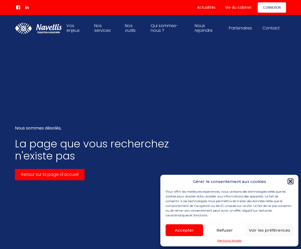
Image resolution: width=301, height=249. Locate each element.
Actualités (206, 7)
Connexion (272, 7)
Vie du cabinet (238, 7)
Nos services (102, 28)
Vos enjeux (73, 28)
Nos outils (130, 28)
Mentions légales (229, 240)
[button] (290, 181)
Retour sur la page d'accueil (49, 174)
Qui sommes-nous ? (164, 28)
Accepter (184, 230)
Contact (271, 28)
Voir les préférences (269, 230)
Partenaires (240, 28)
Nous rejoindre (204, 28)
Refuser (224, 230)
